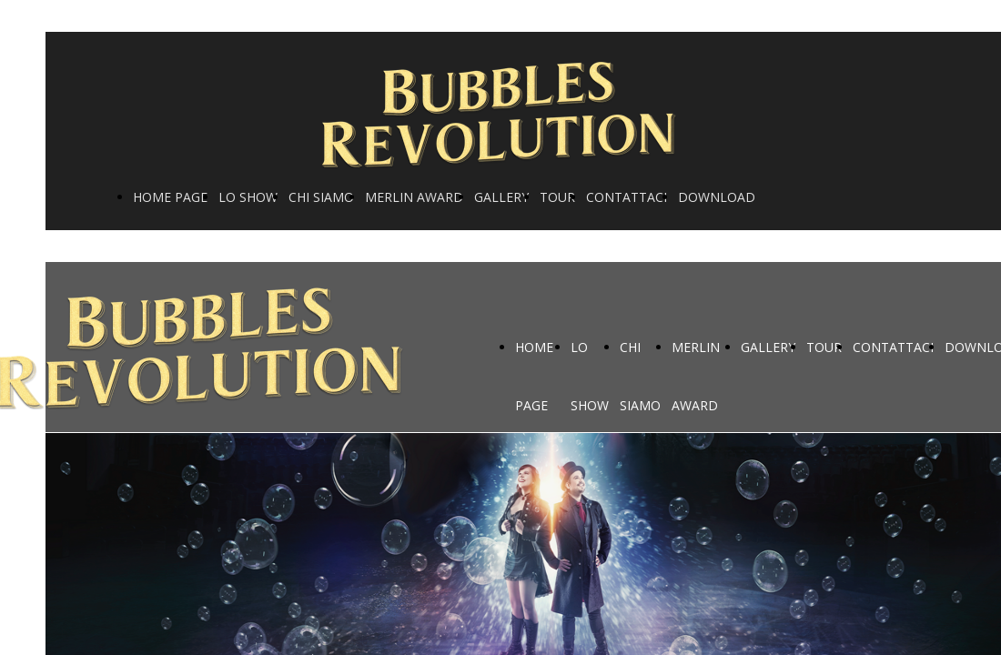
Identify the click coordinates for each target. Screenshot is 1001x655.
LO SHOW (248, 197)
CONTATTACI (626, 197)
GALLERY (501, 197)
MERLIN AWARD (414, 197)
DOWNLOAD (716, 197)
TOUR (557, 197)
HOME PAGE (170, 197)
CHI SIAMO (321, 197)
